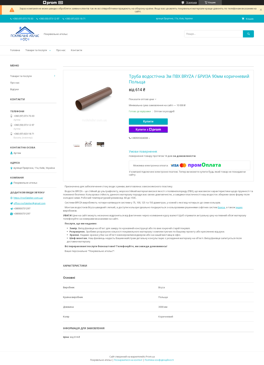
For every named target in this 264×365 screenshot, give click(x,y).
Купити (148, 121)
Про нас (60, 50)
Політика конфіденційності (159, 360)
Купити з (148, 129)
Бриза (221, 207)
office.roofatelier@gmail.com (29, 203)
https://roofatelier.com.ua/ (28, 197)
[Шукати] (248, 33)
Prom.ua (150, 356)
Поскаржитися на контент (128, 360)
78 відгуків (191, 2)
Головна (15, 50)
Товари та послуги (36, 50)
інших (239, 207)
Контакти (76, 50)
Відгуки (14, 89)
